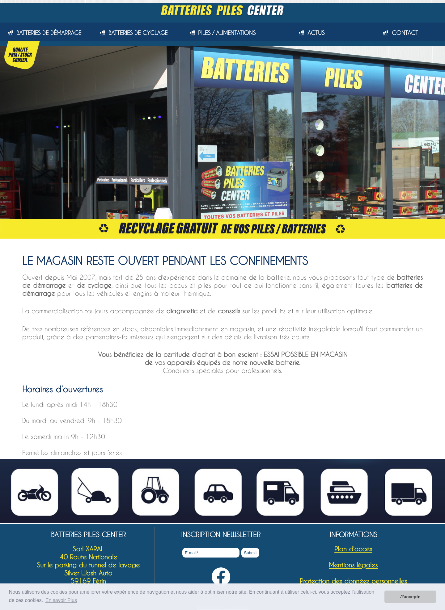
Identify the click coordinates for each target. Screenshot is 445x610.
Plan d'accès (353, 549)
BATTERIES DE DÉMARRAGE (48, 32)
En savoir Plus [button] (61, 600)
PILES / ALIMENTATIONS (227, 32)
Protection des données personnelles (353, 581)
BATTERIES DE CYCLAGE (137, 32)
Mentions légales (353, 565)
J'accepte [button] (410, 596)
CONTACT (405, 32)
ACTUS (315, 32)
